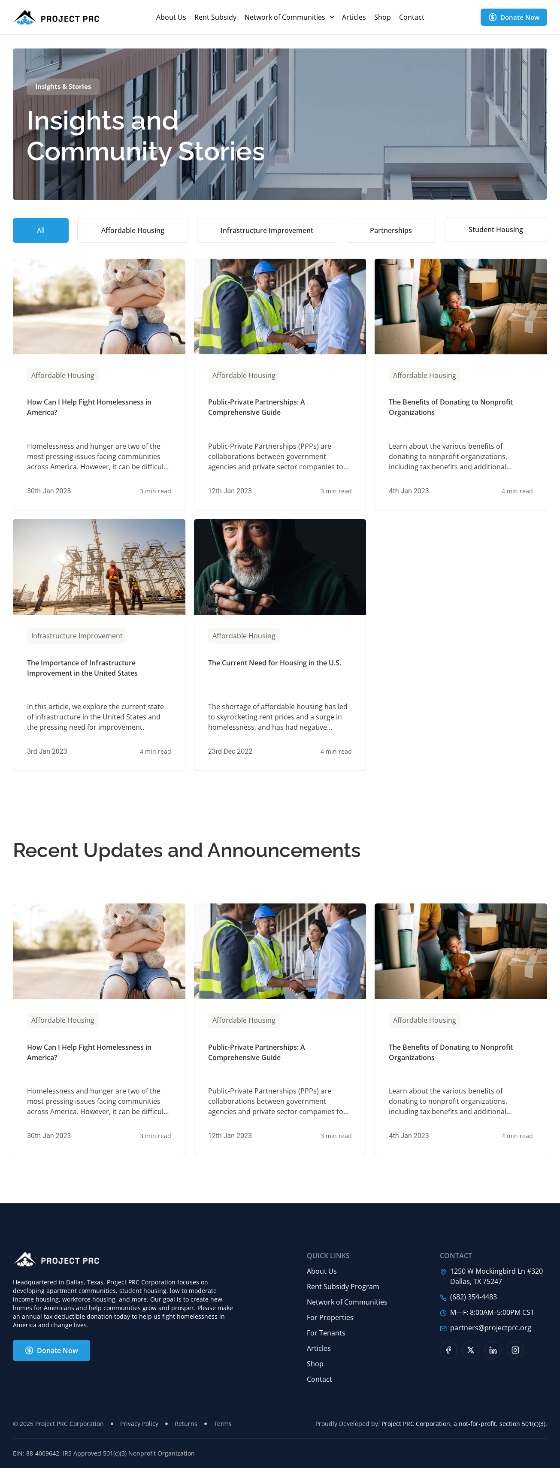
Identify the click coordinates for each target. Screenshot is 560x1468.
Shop (382, 17)
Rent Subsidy (215, 17)
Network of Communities (289, 17)
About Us (171, 17)
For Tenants (326, 1333)
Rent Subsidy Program (343, 1286)
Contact (411, 17)
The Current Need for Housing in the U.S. (274, 663)
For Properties (330, 1317)
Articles (354, 17)
